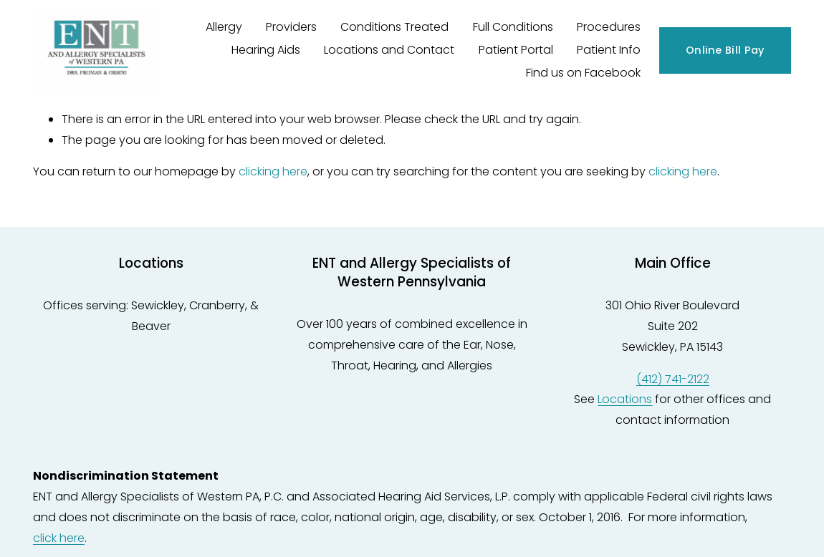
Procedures (609, 27)
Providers (291, 27)
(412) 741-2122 (672, 379)
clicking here (273, 171)
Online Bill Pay (725, 50)
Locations (625, 399)
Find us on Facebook (583, 72)
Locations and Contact (389, 50)
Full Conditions (513, 27)
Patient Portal (516, 50)
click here (59, 538)
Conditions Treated (394, 27)
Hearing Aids (265, 50)
